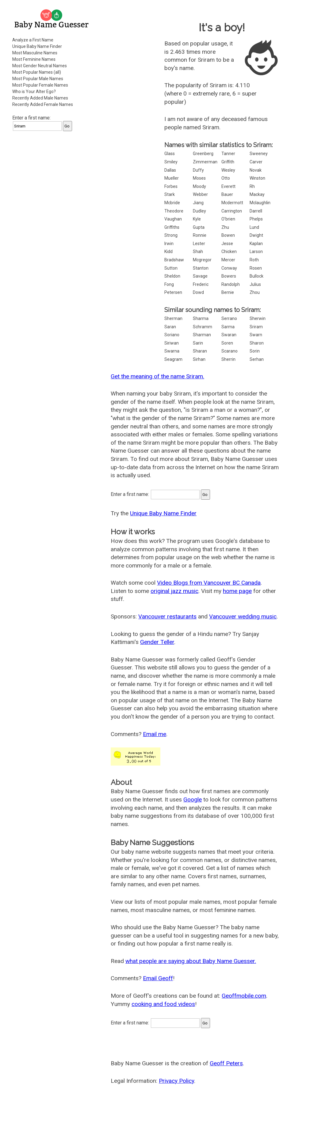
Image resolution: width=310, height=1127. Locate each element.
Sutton (171, 268)
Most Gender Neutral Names (39, 65)
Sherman (173, 318)
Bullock (256, 276)
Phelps (256, 218)
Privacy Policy (176, 1080)
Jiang (198, 202)
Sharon (257, 343)
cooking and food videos (163, 1004)
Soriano (171, 334)
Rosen (256, 268)
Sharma (201, 318)
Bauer (227, 194)
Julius (255, 284)
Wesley (228, 170)
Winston (257, 178)
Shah (198, 251)
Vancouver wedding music (243, 616)
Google (192, 799)
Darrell (256, 211)
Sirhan (199, 359)
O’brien (228, 218)
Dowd (198, 292)
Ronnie (199, 235)
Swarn (256, 334)
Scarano (229, 351)
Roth (254, 259)
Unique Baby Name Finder (37, 46)
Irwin (169, 243)
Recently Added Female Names (42, 104)
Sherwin (258, 318)
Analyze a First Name (32, 39)
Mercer (228, 259)
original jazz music (174, 591)
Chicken (229, 251)
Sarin (198, 343)
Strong (171, 235)
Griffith (227, 161)
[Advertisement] (52, 174)
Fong (169, 284)
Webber (200, 194)
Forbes (171, 186)
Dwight (256, 235)
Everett (228, 186)
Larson (256, 251)
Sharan (200, 351)
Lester (199, 243)
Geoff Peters (226, 1063)
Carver (256, 161)
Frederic (201, 284)
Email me (154, 734)
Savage (200, 276)
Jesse (227, 243)
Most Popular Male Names (37, 78)
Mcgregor (202, 259)
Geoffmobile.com (244, 995)
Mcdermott (232, 202)
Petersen (173, 292)
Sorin (255, 351)
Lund (254, 227)
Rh (252, 186)
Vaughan (173, 218)
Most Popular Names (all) (36, 72)
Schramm (202, 326)
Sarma (228, 326)
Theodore (173, 211)
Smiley (171, 161)
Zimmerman (205, 161)
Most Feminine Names (33, 59)
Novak (256, 170)
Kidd (168, 251)
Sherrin (228, 359)
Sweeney (259, 153)
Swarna (171, 351)
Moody (199, 186)
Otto (225, 178)
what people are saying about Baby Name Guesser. (190, 961)
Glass (169, 153)
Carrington (231, 211)
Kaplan (256, 243)
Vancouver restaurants (167, 616)
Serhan (257, 359)
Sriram (256, 326)
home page (237, 591)
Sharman (202, 334)
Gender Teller (157, 641)
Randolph (230, 284)
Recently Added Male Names (40, 98)
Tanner (228, 153)
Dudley (199, 211)
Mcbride (172, 202)
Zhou (255, 292)
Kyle (197, 218)
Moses (199, 178)
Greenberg (203, 153)
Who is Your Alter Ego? (34, 91)
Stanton (201, 268)
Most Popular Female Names (40, 85)
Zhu (225, 227)
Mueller (171, 178)
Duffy (198, 170)
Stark (169, 194)
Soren (227, 343)
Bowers (228, 276)
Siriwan (171, 343)
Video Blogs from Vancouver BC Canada (209, 582)
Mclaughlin (260, 202)
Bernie (227, 292)
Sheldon (172, 276)
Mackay (257, 194)
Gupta (199, 227)
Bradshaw (174, 259)
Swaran (228, 334)
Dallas (170, 170)
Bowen (228, 235)
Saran (170, 326)
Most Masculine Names (34, 52)
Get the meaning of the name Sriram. (157, 376)
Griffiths (171, 227)
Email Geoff (158, 978)
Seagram (173, 359)
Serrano (229, 318)
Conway (229, 268)
